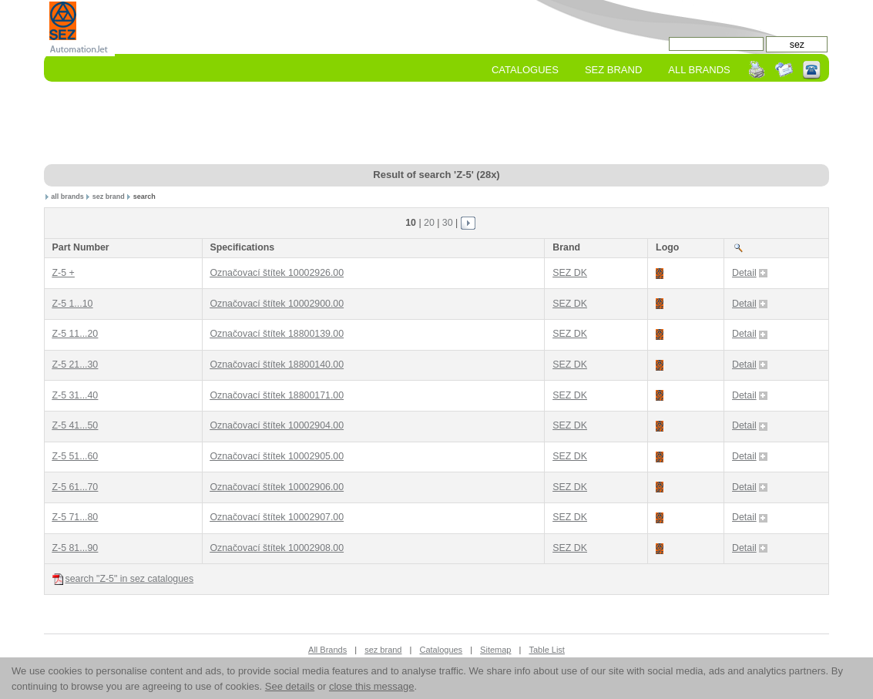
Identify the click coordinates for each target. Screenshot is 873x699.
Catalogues (525, 70)
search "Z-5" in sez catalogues (123, 579)
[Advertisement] (436, 124)
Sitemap (495, 649)
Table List (546, 649)
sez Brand (613, 70)
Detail (749, 272)
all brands (67, 196)
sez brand (108, 196)
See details (289, 686)
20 (429, 222)
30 (447, 222)
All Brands (699, 70)
